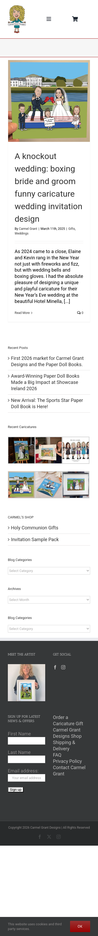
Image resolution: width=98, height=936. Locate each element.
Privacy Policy (67, 761)
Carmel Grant (28, 229)
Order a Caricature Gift (68, 720)
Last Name (19, 752)
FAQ (57, 755)
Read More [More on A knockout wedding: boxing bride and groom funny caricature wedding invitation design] (22, 313)
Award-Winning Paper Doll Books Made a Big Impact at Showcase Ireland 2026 (45, 382)
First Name (19, 733)
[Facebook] (55, 667)
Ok (80, 926)
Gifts (71, 229)
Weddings (21, 233)
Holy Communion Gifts (34, 527)
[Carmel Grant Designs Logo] (17, 7)
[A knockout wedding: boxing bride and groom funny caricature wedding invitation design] (49, 101)
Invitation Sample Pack (35, 539)
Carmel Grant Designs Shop (67, 733)
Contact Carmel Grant (69, 770)
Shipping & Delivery (64, 745)
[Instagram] (63, 667)
